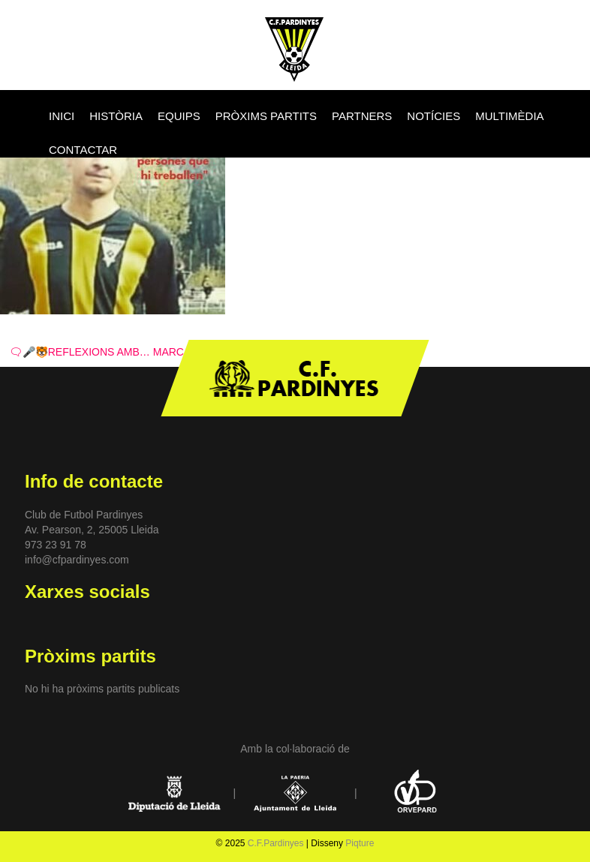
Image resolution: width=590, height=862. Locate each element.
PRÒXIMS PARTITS (266, 116)
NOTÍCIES (433, 116)
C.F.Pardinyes (276, 843)
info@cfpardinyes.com (77, 560)
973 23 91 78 (55, 545)
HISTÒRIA (116, 116)
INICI (61, 116)
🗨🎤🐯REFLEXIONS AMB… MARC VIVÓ (110, 352)
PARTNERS (362, 116)
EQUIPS (179, 116)
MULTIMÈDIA (509, 116)
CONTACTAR (83, 149)
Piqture (359, 843)
